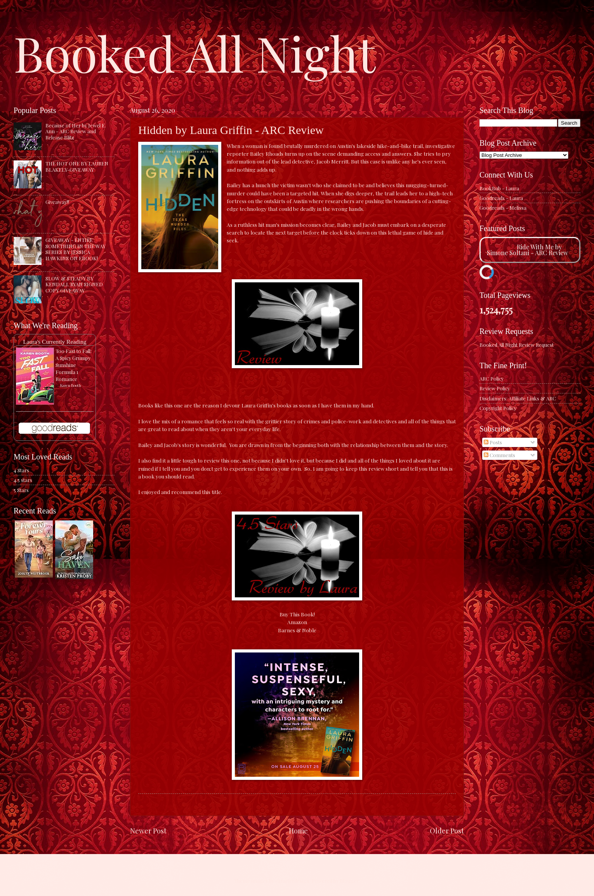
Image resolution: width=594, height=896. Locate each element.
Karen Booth (70, 385)
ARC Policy (491, 378)
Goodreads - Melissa (502, 207)
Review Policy (494, 388)
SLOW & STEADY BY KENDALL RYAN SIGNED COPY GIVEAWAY (74, 284)
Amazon (297, 621)
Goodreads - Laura (501, 198)
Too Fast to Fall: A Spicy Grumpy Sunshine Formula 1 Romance (74, 365)
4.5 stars (23, 480)
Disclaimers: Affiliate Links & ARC (517, 398)
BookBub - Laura (499, 188)
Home (298, 830)
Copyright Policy (497, 408)
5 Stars (21, 490)
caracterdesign (292, 880)
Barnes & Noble (297, 629)
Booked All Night (194, 52)
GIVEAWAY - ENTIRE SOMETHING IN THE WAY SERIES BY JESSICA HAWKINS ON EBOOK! (75, 249)
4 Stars (21, 470)
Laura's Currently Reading (54, 341)
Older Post (447, 830)
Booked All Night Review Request (516, 344)
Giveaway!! (57, 201)
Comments (499, 455)
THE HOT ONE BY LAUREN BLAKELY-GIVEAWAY (76, 166)
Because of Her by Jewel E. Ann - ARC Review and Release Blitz (75, 131)
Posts (493, 442)
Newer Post (148, 830)
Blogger (349, 880)
